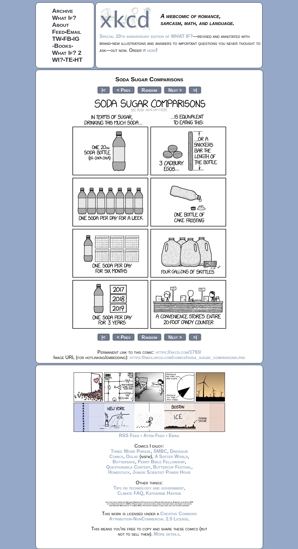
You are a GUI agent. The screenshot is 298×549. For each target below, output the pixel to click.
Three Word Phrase (131, 451)
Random (149, 89)
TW (57, 38)
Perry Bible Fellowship (161, 461)
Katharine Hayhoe (163, 493)
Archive (62, 10)
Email (73, 31)
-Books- (62, 45)
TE (69, 59)
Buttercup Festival (172, 466)
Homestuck (119, 472)
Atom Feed (154, 435)
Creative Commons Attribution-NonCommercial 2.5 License (153, 516)
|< (104, 89)
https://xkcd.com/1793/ (178, 352)
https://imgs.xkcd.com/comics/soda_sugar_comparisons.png (187, 357)
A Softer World (171, 456)
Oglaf (132, 456)
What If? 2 (66, 52)
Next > (175, 89)
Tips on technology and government (148, 487)
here (151, 50)
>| (195, 89)
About (60, 24)
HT (78, 59)
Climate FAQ (130, 493)
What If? (64, 17)
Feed (58, 31)
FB (67, 38)
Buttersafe (124, 461)
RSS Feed (129, 435)
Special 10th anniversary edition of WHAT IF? (146, 36)
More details (167, 534)
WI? (57, 59)
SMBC (160, 451)
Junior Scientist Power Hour (161, 472)
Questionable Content (128, 466)
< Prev (123, 89)
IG (76, 38)
